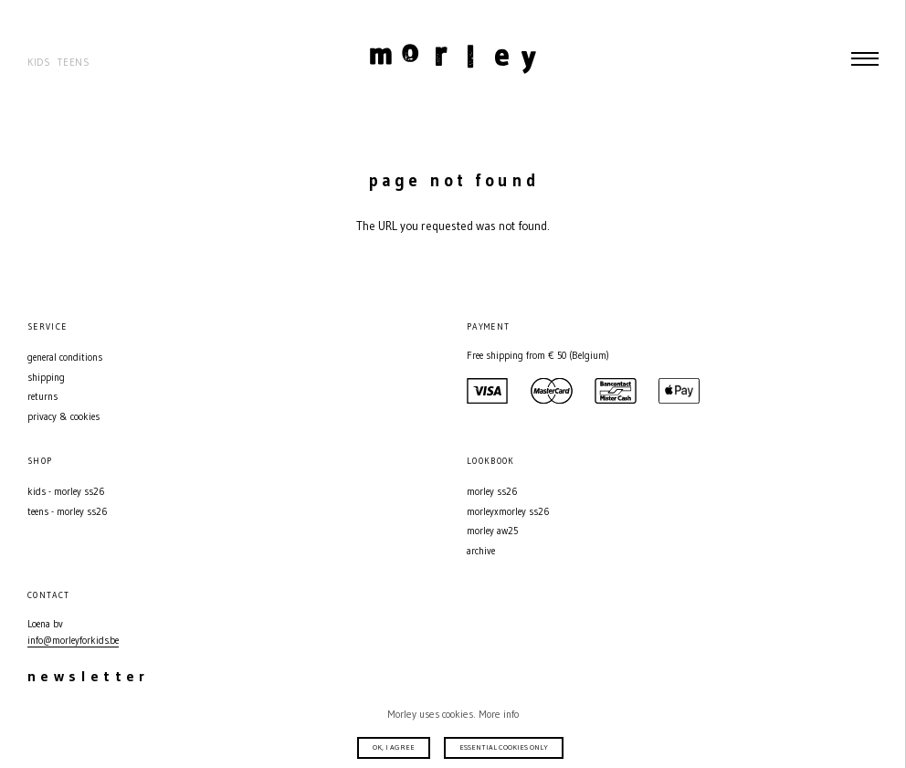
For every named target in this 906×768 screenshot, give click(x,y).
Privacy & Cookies (63, 417)
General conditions (64, 357)
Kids (39, 62)
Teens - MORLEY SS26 (67, 512)
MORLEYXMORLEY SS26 (508, 512)
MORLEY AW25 (492, 531)
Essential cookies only (503, 747)
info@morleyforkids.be (73, 641)
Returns (42, 397)
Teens (74, 62)
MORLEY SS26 (492, 492)
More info (499, 714)
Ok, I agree (394, 747)
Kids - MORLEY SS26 (65, 492)
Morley (452, 58)
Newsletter (88, 676)
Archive (481, 551)
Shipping (46, 378)
